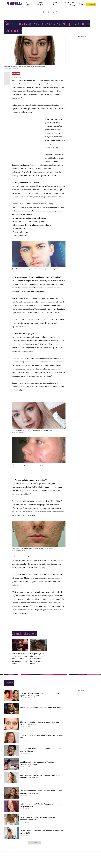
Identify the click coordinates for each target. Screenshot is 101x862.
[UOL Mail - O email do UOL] (75, 4)
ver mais (34, 842)
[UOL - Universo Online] (24, 3)
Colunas (66, 2)
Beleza (50, 12)
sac (70, 4)
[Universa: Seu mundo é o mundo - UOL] (14, 3)
